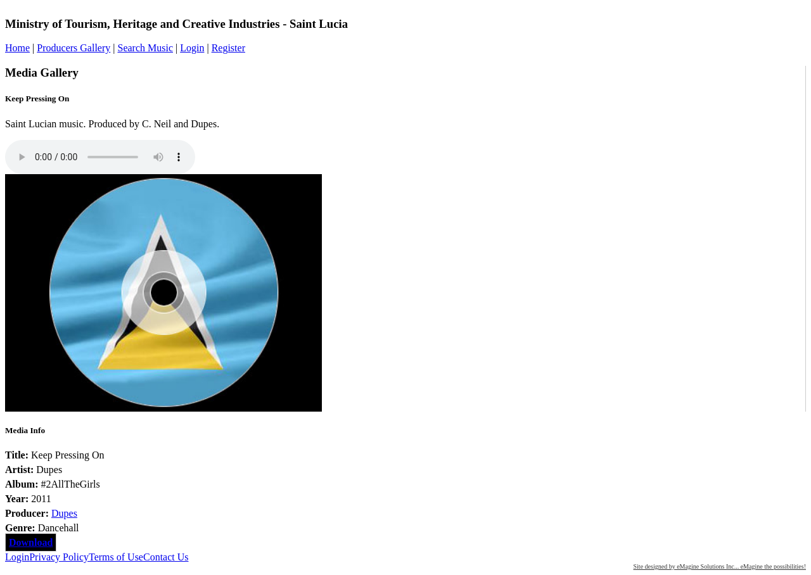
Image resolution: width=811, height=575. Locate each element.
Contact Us (166, 557)
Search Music (145, 47)
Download (31, 542)
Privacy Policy (59, 557)
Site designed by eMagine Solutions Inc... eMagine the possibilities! (720, 566)
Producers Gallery (73, 47)
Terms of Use (116, 557)
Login (192, 47)
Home (17, 47)
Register (228, 47)
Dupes (64, 513)
